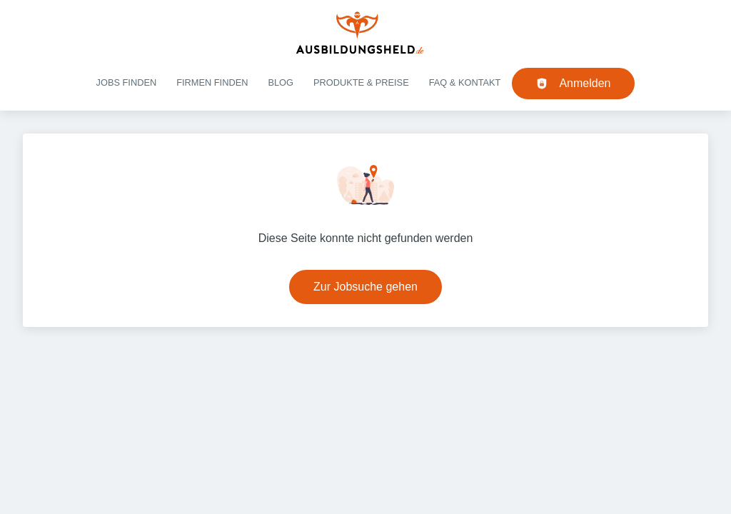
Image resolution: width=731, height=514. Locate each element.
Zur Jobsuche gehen (365, 287)
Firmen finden (212, 82)
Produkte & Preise (361, 82)
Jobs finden (126, 82)
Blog (280, 82)
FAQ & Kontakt (465, 82)
